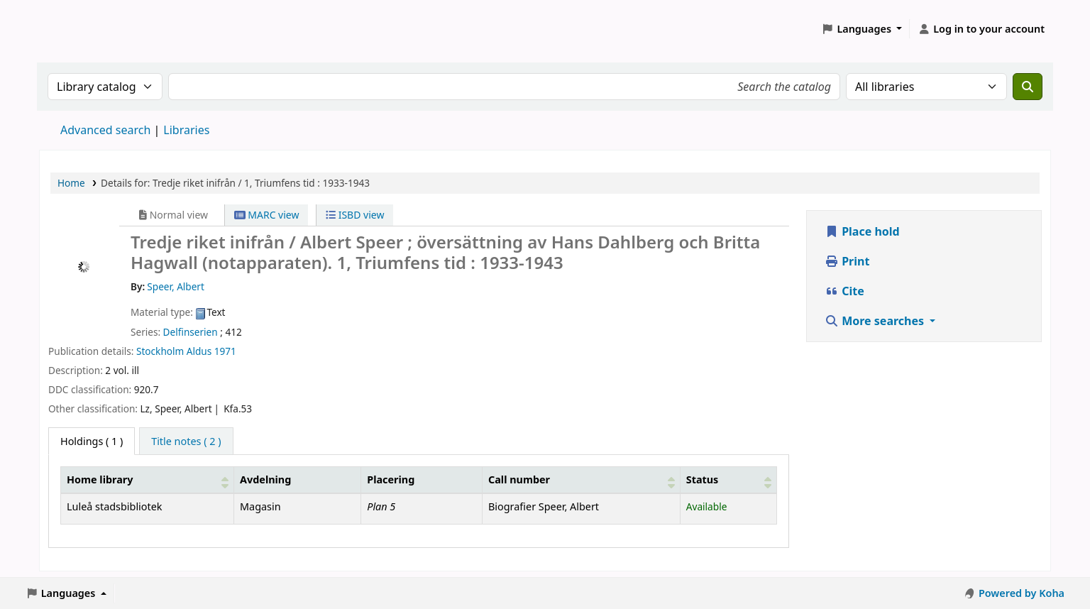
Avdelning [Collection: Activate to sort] (265, 479)
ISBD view (355, 214)
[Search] (1027, 86)
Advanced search (105, 130)
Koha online (75, 29)
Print (847, 261)
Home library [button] (100, 479)
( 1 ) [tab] (91, 441)
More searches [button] (876, 321)
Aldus (199, 351)
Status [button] (702, 479)
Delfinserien (190, 332)
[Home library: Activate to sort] (147, 480)
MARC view (266, 214)
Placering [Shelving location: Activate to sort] (390, 479)
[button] (862, 29)
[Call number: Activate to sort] (582, 480)
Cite (844, 291)
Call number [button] (519, 479)
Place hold (862, 231)
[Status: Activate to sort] (728, 480)
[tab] (186, 441)
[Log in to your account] (981, 29)
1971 (225, 351)
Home (71, 183)
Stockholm (160, 351)
